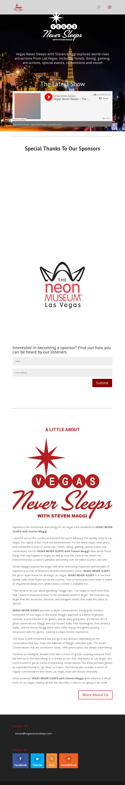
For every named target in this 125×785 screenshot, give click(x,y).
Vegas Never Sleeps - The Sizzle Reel (45, 124)
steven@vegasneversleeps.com (33, 733)
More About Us (95, 694)
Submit (102, 382)
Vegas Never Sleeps (21, 124)
